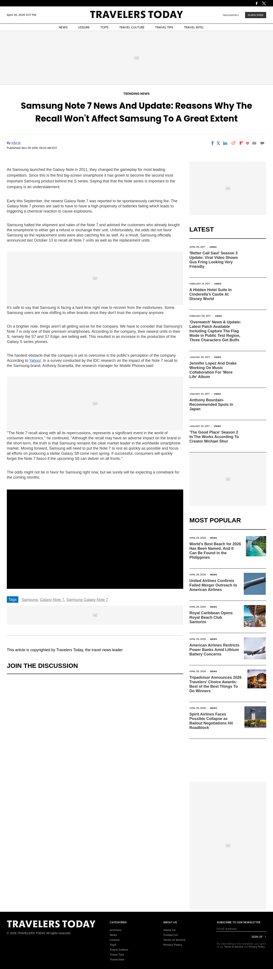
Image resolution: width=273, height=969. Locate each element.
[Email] (254, 143)
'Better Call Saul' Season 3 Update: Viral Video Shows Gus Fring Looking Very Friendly (213, 260)
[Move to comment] (262, 143)
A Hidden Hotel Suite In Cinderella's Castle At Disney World (210, 294)
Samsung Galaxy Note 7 (87, 600)
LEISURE (84, 27)
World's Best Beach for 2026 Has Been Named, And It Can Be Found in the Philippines (215, 551)
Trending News (136, 93)
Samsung (30, 600)
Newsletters (231, 15)
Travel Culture (119, 949)
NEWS (63, 27)
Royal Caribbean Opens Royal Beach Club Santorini (211, 617)
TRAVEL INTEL (194, 27)
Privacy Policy (172, 944)
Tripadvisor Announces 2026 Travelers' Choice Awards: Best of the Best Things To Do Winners (215, 684)
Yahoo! (35, 360)
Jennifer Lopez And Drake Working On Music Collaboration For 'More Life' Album (213, 370)
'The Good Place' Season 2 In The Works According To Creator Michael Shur (214, 436)
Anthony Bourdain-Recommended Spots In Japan (211, 404)
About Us (169, 930)
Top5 (113, 944)
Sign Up (257, 937)
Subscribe (256, 15)
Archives (115, 930)
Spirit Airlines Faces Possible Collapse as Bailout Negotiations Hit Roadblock (211, 721)
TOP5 (104, 27)
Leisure (114, 939)
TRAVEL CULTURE (132, 27)
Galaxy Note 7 (52, 600)
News (213, 537)
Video (213, 247)
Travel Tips (117, 954)
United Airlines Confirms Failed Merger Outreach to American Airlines (213, 585)
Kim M (16, 143)
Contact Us (170, 935)
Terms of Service (174, 939)
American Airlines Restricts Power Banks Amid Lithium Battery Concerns (214, 649)
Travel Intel (117, 959)
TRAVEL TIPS (164, 27)
